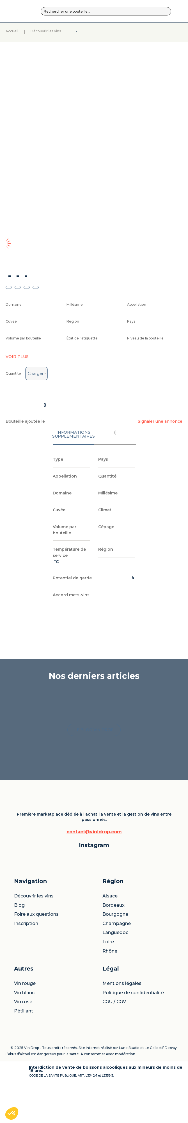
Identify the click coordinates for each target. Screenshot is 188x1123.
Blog (86, 914)
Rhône (108, 975)
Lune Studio (144, 1077)
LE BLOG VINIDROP (94, 813)
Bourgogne (111, 926)
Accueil (33, 44)
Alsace (108, 900)
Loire (107, 966)
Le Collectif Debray (41, 1081)
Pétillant (131, 933)
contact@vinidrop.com (45, 989)
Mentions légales (152, 903)
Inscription (90, 950)
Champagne (111, 941)
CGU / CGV (149, 941)
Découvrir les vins (74, 44)
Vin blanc (132, 914)
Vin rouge (128, 903)
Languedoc (111, 955)
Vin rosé (131, 924)
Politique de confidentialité (152, 922)
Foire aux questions (91, 931)
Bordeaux (111, 912)
